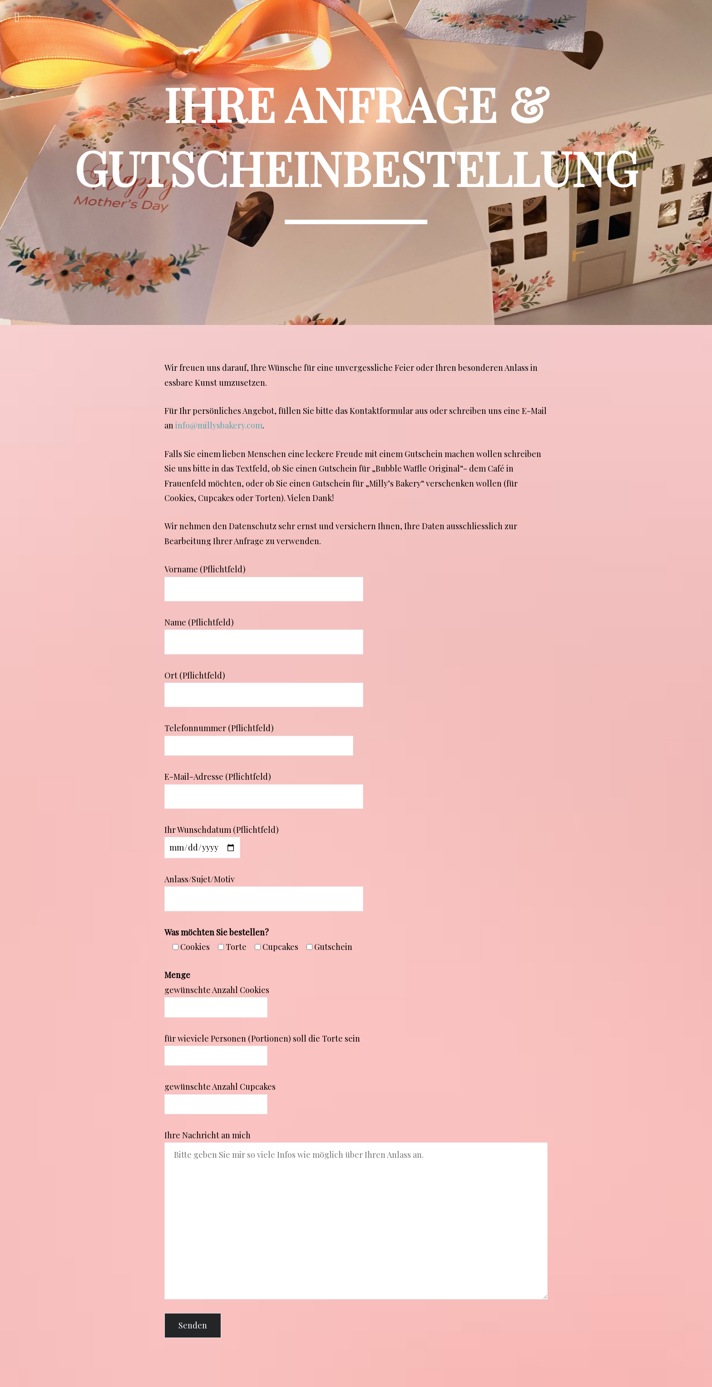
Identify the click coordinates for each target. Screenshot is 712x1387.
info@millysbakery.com (218, 425)
